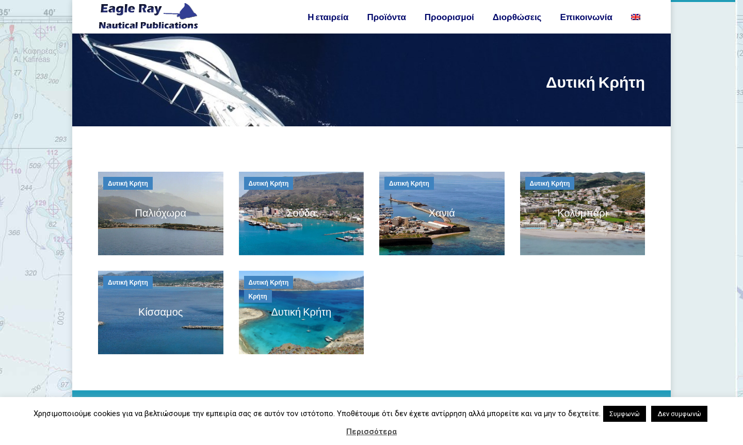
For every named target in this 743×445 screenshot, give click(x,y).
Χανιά (442, 230)
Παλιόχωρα (160, 230)
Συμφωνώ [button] (624, 414)
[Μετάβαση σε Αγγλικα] (637, 35)
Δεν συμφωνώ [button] (679, 414)
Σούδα (301, 230)
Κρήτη (258, 315)
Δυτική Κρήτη (128, 202)
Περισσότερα (371, 431)
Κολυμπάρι (582, 230)
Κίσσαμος (160, 329)
